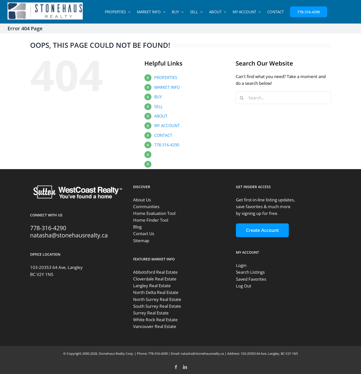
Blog (137, 227)
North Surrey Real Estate (157, 299)
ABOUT (160, 116)
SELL (158, 106)
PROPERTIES (165, 77)
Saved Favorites (251, 279)
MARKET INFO (167, 87)
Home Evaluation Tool (154, 213)
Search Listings (250, 272)
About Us (142, 200)
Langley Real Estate (152, 285)
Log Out (243, 286)
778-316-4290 (166, 145)
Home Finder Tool (150, 220)
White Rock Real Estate (155, 319)
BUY (158, 97)
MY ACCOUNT (167, 125)
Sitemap (141, 240)
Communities (146, 206)
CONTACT (163, 135)
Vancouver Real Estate (154, 326)
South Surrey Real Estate (157, 306)
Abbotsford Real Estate (155, 272)
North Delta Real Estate (155, 292)
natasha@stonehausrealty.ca (69, 235)
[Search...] (283, 98)
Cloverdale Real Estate (154, 279)
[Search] (242, 98)
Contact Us (143, 233)
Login (241, 265)
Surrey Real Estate (151, 313)
